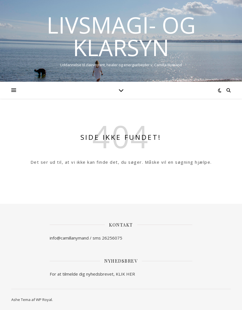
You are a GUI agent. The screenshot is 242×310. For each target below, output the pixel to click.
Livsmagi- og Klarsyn (121, 36)
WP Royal (44, 299)
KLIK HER (125, 274)
